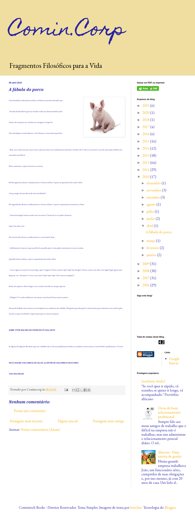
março (151, 240)
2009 (146, 263)
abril (150, 225)
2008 (146, 271)
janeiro (152, 255)
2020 (146, 112)
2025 (146, 105)
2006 (146, 285)
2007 (146, 278)
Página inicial (68, 421)
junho (151, 218)
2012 (146, 162)
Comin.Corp (67, 30)
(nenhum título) (153, 381)
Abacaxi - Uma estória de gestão (170, 454)
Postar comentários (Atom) (40, 429)
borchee (136, 507)
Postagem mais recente (26, 421)
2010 (146, 176)
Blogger (170, 507)
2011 (146, 169)
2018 (146, 119)
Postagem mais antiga (108, 421)
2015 (146, 141)
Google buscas (174, 360)
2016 (146, 134)
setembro (154, 197)
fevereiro (153, 247)
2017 (146, 127)
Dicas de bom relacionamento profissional (169, 412)
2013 (146, 155)
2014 (146, 148)
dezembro (154, 183)
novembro (154, 190)
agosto (152, 204)
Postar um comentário (30, 410)
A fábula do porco (159, 232)
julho (151, 211)
